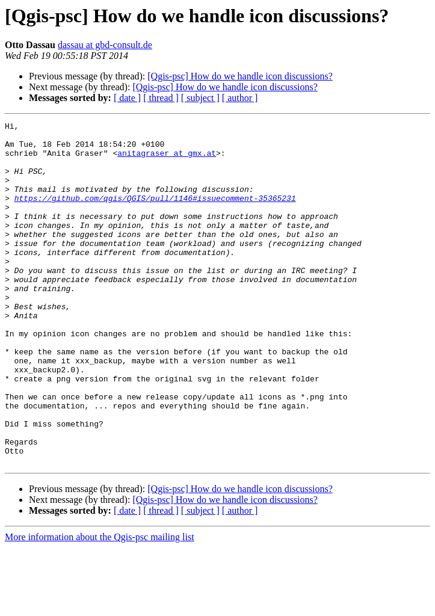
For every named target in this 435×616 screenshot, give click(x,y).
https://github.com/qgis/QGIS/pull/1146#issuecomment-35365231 (155, 214)
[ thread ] (161, 98)
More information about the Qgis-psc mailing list (99, 605)
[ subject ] (200, 98)
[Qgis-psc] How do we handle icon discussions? (240, 76)
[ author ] (240, 98)
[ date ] (127, 98)
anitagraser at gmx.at (166, 160)
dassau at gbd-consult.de (105, 45)
